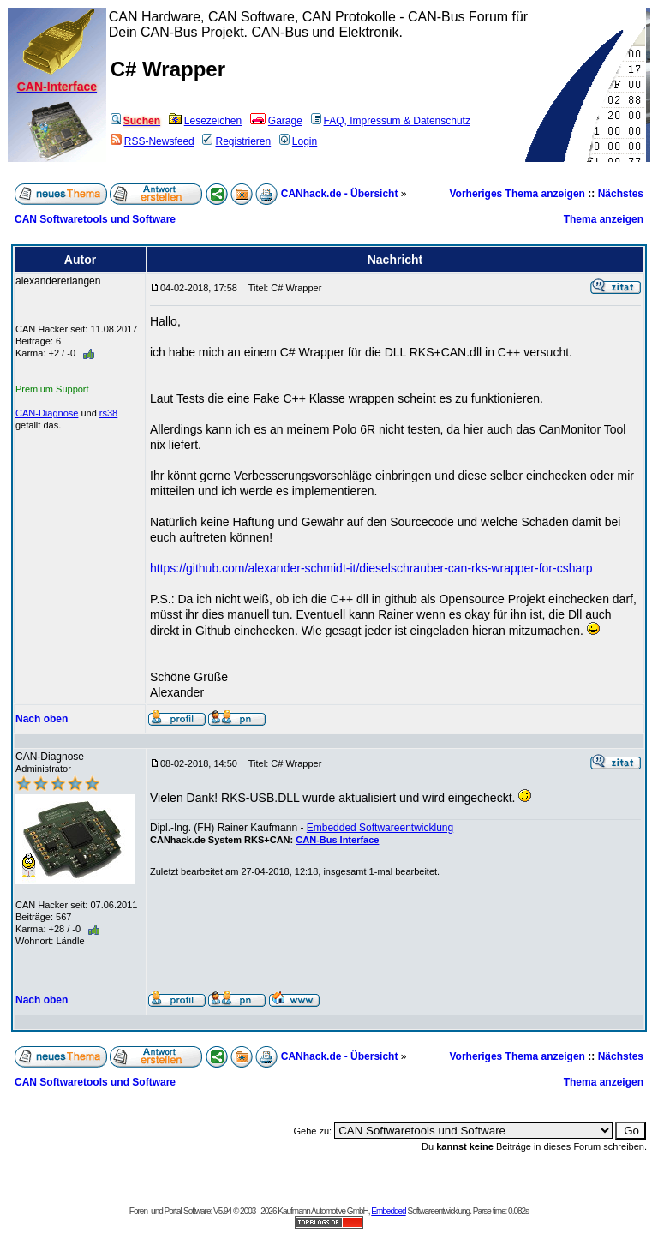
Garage (276, 121)
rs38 (108, 413)
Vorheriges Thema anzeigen (517, 194)
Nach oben (41, 719)
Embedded (388, 1211)
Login (298, 141)
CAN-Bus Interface (337, 840)
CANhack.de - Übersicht (339, 194)
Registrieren (236, 141)
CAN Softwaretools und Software (95, 219)
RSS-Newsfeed (152, 141)
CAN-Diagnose (46, 413)
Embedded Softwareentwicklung (380, 828)
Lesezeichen (205, 121)
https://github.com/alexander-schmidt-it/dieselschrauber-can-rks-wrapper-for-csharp (371, 568)
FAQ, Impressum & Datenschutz (390, 121)
